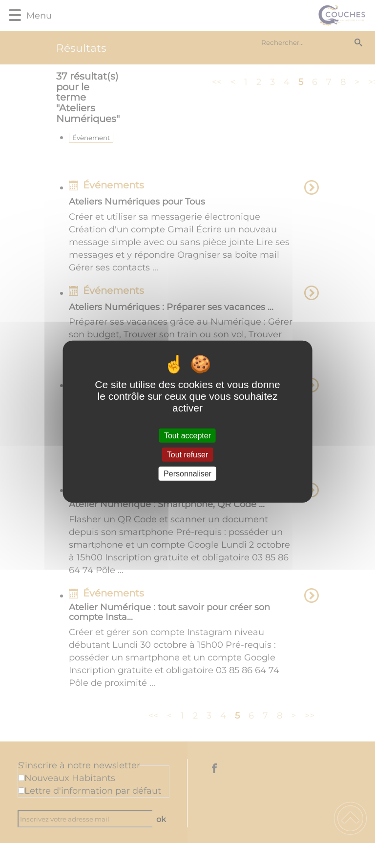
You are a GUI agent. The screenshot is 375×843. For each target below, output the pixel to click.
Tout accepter (187, 435)
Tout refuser (187, 454)
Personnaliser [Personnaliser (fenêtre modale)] (187, 474)
